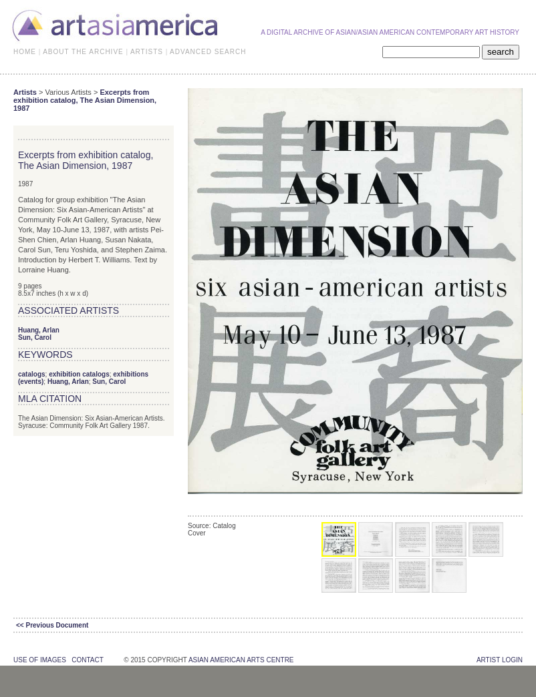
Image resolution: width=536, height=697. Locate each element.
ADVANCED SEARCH (208, 51)
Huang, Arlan (38, 330)
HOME (24, 51)
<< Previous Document (52, 625)
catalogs (31, 374)
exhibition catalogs (79, 374)
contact (87, 660)
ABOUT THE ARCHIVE (83, 51)
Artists (25, 92)
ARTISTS (146, 51)
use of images (39, 660)
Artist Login (500, 660)
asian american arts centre (241, 660)
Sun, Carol (34, 337)
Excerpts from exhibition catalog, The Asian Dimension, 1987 (84, 100)
